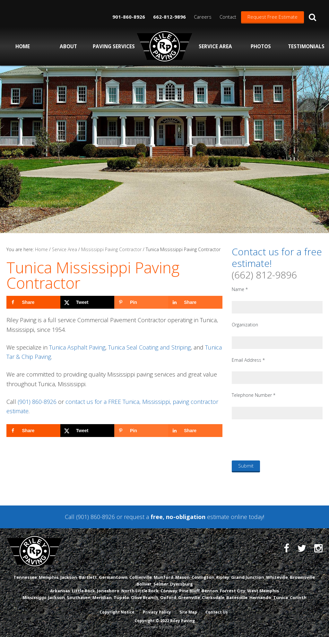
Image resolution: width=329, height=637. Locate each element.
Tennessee (25, 577)
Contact (228, 17)
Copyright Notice (117, 612)
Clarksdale (213, 597)
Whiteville (277, 577)
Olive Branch (144, 597)
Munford (163, 577)
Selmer (160, 584)
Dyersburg (181, 584)
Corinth (298, 597)
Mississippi (34, 597)
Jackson (68, 577)
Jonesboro (108, 591)
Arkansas (60, 591)
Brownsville (302, 577)
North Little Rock (140, 591)
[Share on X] (87, 302)
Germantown (113, 577)
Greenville (189, 597)
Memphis (48, 577)
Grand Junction (247, 577)
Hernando (260, 597)
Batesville (236, 597)
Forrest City (232, 591)
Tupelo (121, 597)
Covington (203, 577)
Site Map (188, 612)
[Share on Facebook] (33, 302)
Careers (203, 17)
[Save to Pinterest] (141, 302)
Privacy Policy (157, 612)
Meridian (102, 597)
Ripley (222, 577)
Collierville (140, 577)
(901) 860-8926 (37, 401)
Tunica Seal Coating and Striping (149, 347)
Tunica (280, 597)
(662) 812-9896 (264, 274)
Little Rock (83, 591)
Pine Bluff (189, 591)
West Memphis (263, 591)
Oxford (168, 597)
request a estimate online (185, 517)
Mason (182, 577)
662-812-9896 (169, 17)
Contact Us (216, 612)
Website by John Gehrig (164, 627)
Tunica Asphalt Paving (77, 347)
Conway (168, 591)
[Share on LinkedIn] (195, 302)
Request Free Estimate (272, 17)
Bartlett (88, 577)
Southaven (79, 597)
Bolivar (144, 584)
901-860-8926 (128, 17)
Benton (210, 591)
